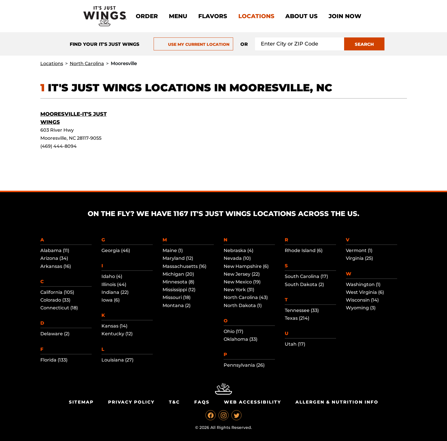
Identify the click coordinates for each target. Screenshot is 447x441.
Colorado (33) (55, 300)
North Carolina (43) (246, 297)
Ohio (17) (233, 331)
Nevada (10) (237, 258)
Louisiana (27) (117, 360)
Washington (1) (363, 284)
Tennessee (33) (302, 310)
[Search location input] (299, 43)
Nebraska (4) (238, 250)
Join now (345, 16)
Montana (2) (177, 305)
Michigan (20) (178, 274)
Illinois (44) (113, 284)
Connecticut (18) (59, 308)
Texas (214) (297, 318)
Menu (178, 16)
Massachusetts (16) (184, 266)
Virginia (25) (359, 258)
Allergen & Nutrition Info (336, 402)
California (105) (57, 292)
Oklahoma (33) (240, 339)
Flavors (212, 16)
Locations (256, 16)
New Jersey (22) (242, 274)
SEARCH (364, 44)
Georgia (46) (115, 250)
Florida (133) (53, 360)
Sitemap (81, 402)
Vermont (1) (359, 250)
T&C (174, 402)
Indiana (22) (115, 292)
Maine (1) (173, 250)
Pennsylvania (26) (244, 365)
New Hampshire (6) (246, 266)
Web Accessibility (252, 402)
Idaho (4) (111, 276)
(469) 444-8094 (58, 146)
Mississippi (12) (179, 289)
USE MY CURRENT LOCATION (193, 44)
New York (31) (239, 289)
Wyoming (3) (361, 308)
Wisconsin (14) (362, 300)
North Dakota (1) (243, 305)
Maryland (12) (178, 258)
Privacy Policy (131, 402)
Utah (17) (295, 344)
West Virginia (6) (365, 292)
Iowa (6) (110, 300)
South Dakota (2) (304, 284)
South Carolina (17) (306, 276)
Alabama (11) (54, 250)
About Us (301, 16)
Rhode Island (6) (303, 250)
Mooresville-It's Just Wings (73, 118)
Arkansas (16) (55, 266)
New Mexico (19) (242, 282)
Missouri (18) (177, 297)
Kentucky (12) (117, 333)
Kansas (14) (114, 326)
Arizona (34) (54, 258)
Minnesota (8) (178, 282)
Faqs (202, 402)
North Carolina (87, 63)
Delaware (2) (54, 333)
